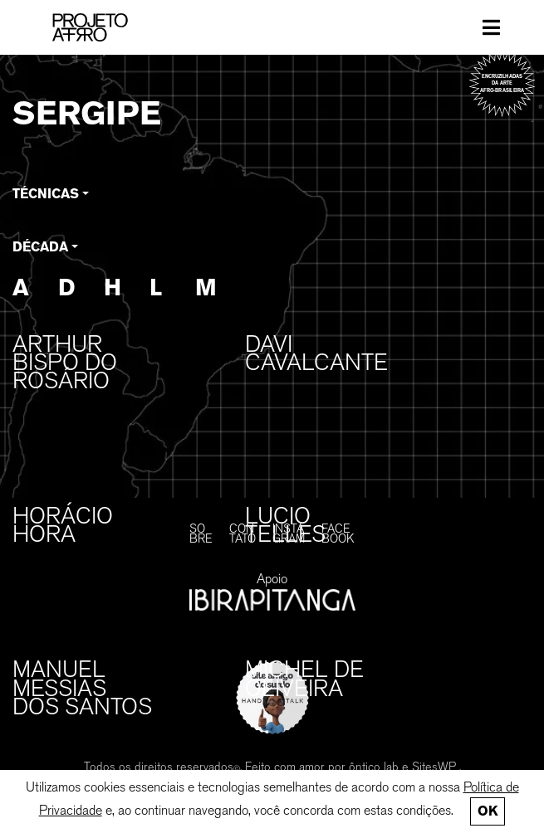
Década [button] (40, 247)
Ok (487, 811)
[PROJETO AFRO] (108, 27)
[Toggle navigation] (491, 27)
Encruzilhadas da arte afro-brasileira (502, 83)
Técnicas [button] (45, 194)
